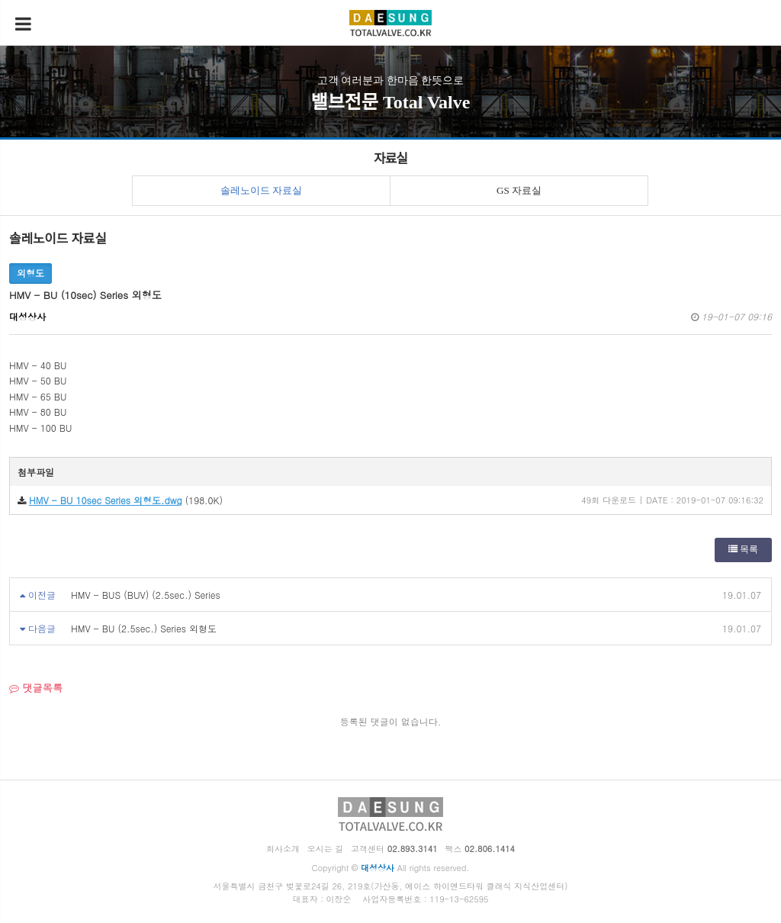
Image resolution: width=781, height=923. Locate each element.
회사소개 (283, 848)
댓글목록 (36, 687)
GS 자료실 (519, 190)
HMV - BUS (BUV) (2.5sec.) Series (145, 594)
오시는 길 (325, 848)
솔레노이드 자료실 (261, 190)
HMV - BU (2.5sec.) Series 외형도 (144, 628)
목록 (743, 549)
